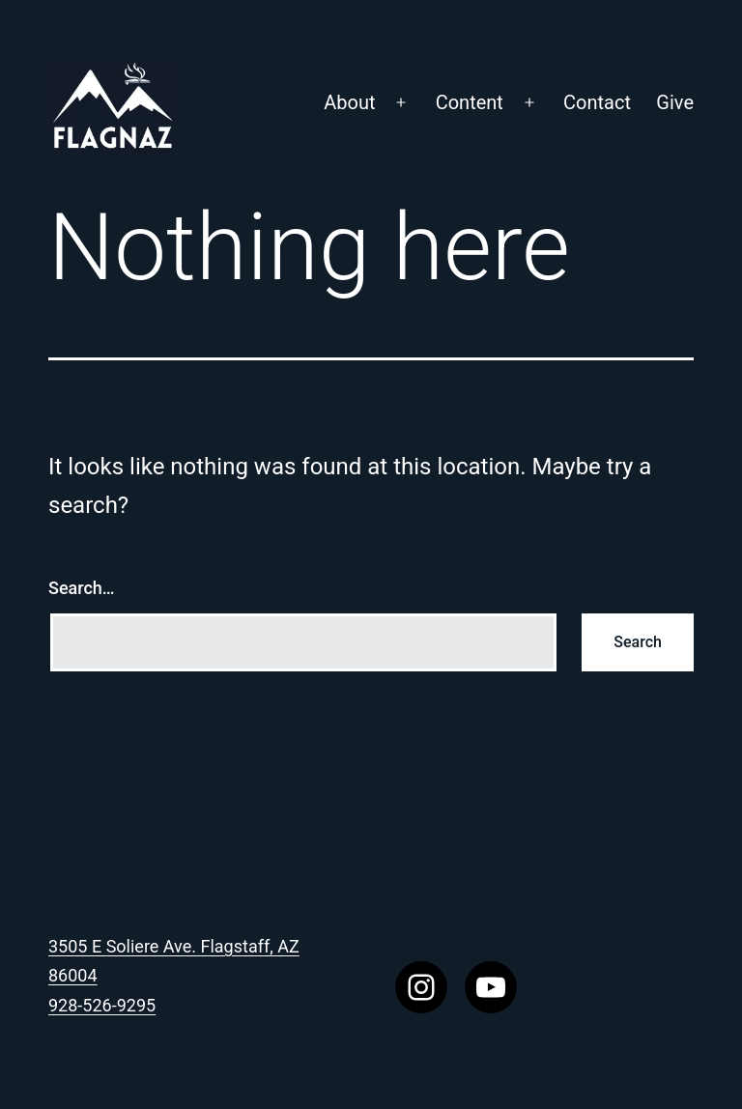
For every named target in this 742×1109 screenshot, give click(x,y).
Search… (81, 588)
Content (469, 102)
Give (675, 102)
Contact (597, 102)
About (349, 102)
